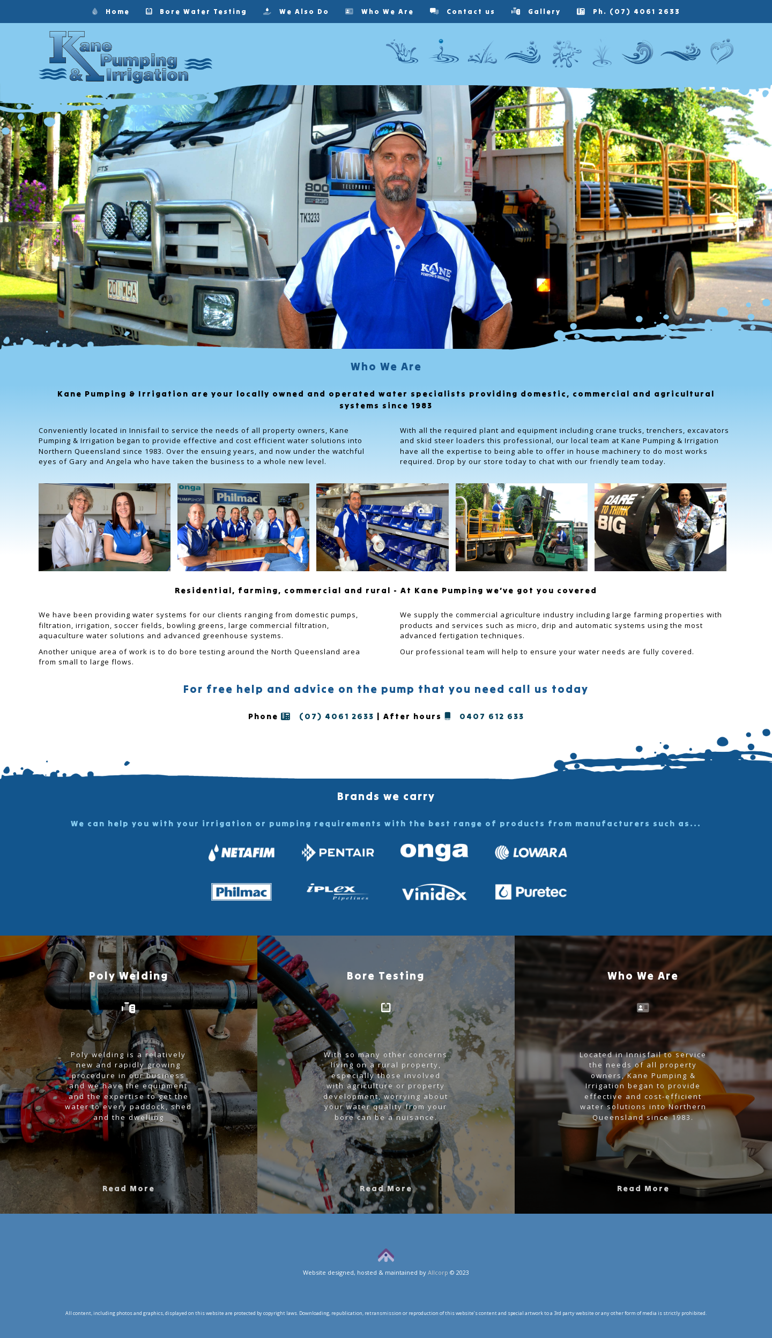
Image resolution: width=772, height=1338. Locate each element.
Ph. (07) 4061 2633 (628, 11)
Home (111, 11)
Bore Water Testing (196, 11)
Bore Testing (386, 975)
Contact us (462, 11)
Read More (128, 1188)
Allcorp (438, 1272)
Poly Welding (128, 975)
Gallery (536, 11)
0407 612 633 (484, 716)
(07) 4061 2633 (327, 716)
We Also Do (296, 11)
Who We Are (379, 11)
